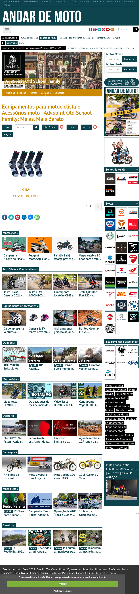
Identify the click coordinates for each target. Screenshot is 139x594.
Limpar (7, 127)
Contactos (60, 92)
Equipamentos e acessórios (21, 306)
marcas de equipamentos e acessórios (76, 37)
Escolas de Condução (119, 439)
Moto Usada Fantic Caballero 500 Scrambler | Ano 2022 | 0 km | (121, 481)
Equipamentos (74, 569)
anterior (72, 48)
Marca (72, 127)
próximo (130, 48)
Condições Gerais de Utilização (100, 573)
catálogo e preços (29, 37)
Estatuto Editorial (39, 573)
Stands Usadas (124, 410)
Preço (7, 134)
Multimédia (11, 379)
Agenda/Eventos (116, 389)
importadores (103, 37)
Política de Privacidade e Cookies (67, 573)
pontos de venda (48, 37)
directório (12, 42)
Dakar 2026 (28, 569)
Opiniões (9, 342)
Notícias (16, 569)
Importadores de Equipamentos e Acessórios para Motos (119, 431)
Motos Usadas (114, 385)
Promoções (88, 569)
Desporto (9, 415)
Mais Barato (50, 127)
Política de (62, 591)
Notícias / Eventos (16, 92)
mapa (21, 42)
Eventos (9, 525)
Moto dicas (10, 489)
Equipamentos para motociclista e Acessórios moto (119, 398)
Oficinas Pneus (115, 418)
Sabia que (10, 452)
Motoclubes (113, 443)
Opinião (40, 569)
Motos (62, 569)
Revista (124, 569)
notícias (116, 37)
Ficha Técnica (21, 573)
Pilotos (110, 447)
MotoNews (10, 233)
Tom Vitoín (51, 569)
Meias (86, 127)
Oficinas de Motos (117, 414)
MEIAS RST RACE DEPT (26, 196)
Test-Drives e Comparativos (20, 269)
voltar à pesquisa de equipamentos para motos (101, 48)
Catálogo (46, 92)
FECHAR (62, 584)
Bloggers (128, 443)
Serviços (122, 447)
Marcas (33, 92)
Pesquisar (129, 59)
